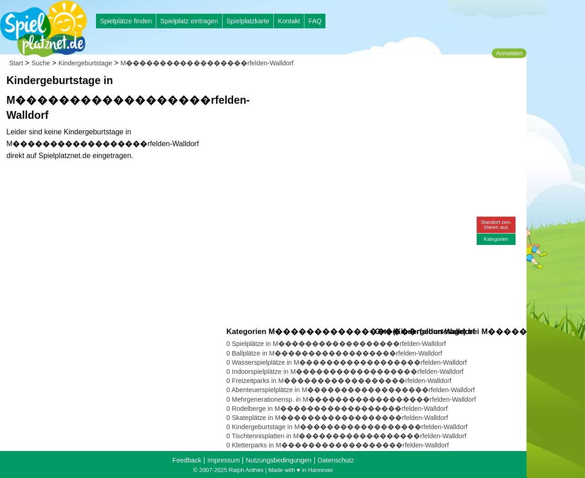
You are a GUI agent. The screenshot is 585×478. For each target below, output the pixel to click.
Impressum (223, 460)
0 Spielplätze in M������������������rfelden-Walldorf (336, 343)
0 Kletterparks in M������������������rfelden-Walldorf (337, 445)
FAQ (315, 21)
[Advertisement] (330, 87)
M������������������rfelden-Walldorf (207, 63)
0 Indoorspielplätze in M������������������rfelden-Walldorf (344, 371)
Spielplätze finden (126, 21)
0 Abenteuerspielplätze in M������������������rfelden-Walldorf (350, 389)
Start (16, 63)
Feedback (186, 460)
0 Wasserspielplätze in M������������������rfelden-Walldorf (346, 362)
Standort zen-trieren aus (496, 224)
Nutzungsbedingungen (279, 460)
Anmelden (509, 53)
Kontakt (289, 21)
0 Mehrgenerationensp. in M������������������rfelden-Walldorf (351, 399)
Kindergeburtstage (85, 63)
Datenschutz (336, 460)
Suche (41, 63)
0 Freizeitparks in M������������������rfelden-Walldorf (338, 380)
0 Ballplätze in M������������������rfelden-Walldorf (334, 353)
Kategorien (496, 239)
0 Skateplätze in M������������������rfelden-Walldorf (337, 417)
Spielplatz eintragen (189, 21)
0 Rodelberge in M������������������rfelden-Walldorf (336, 408)
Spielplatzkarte (247, 21)
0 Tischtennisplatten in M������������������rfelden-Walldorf (346, 436)
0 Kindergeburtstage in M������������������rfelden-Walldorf (347, 426)
